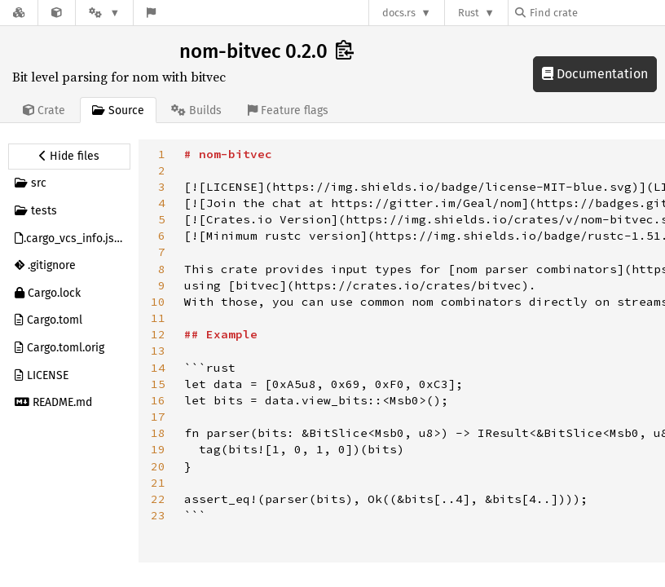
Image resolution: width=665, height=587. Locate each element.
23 (158, 515)
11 (158, 318)
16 (158, 400)
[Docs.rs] (18, 12)
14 (158, 367)
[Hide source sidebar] (69, 156)
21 (158, 482)
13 (158, 350)
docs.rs (399, 13)
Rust (468, 13)
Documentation (595, 74)
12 (158, 334)
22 (158, 499)
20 (158, 466)
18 (158, 433)
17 (158, 416)
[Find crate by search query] (596, 12)
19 (158, 449)
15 (158, 384)
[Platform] (104, 12)
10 (158, 301)
